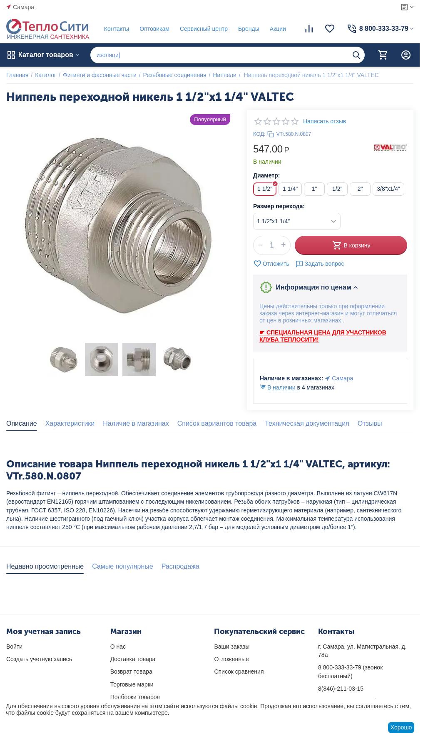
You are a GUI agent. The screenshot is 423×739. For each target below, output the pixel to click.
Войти (14, 646)
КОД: (259, 134)
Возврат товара (131, 671)
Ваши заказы (231, 646)
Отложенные (231, 659)
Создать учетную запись (39, 659)
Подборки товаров (135, 697)
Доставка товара (133, 659)
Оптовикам (154, 28)
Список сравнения (239, 671)
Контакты (116, 28)
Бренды (248, 28)
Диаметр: (266, 175)
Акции (278, 28)
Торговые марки (132, 684)
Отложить (271, 264)
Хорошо (401, 727)
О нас (118, 646)
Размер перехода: (279, 206)
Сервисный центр (204, 28)
